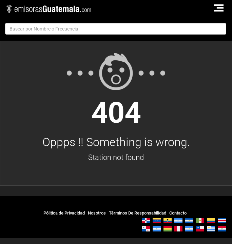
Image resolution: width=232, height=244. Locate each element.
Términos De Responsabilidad (137, 213)
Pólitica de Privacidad (64, 213)
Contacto (178, 213)
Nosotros (97, 213)
